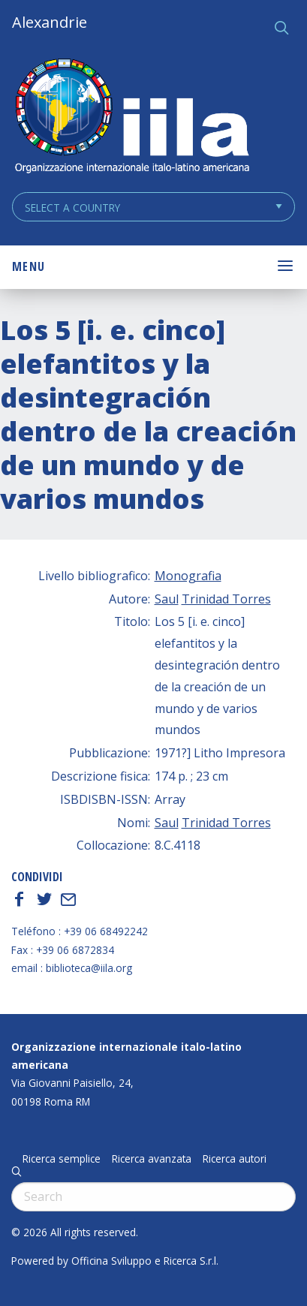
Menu (28, 266)
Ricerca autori (234, 1159)
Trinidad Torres (226, 599)
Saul (167, 599)
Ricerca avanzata (151, 1159)
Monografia (188, 575)
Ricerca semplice (62, 1159)
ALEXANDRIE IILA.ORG (131, 117)
